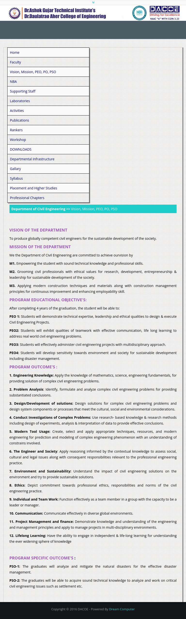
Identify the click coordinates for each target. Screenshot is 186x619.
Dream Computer (122, 609)
